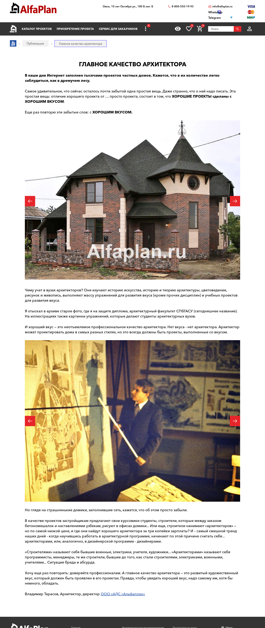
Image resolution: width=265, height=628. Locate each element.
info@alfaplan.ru (222, 6)
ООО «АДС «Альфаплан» (123, 594)
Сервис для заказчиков (118, 29)
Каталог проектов (37, 29)
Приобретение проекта (75, 29)
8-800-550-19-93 (183, 6)
